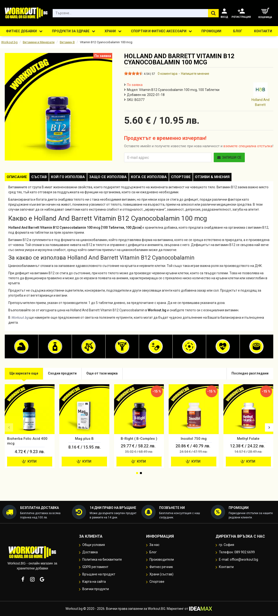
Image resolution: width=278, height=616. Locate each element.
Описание (18, 178)
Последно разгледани (249, 375)
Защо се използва (119, 178)
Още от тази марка (107, 375)
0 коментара (167, 74)
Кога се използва (164, 178)
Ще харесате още (25, 375)
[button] (9, 429)
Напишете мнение (195, 74)
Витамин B (67, 42)
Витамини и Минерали (39, 42)
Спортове (199, 178)
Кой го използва (76, 178)
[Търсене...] (213, 13)
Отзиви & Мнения (234, 178)
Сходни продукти (66, 375)
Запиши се (229, 157)
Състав (44, 178)
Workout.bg (9, 42)
